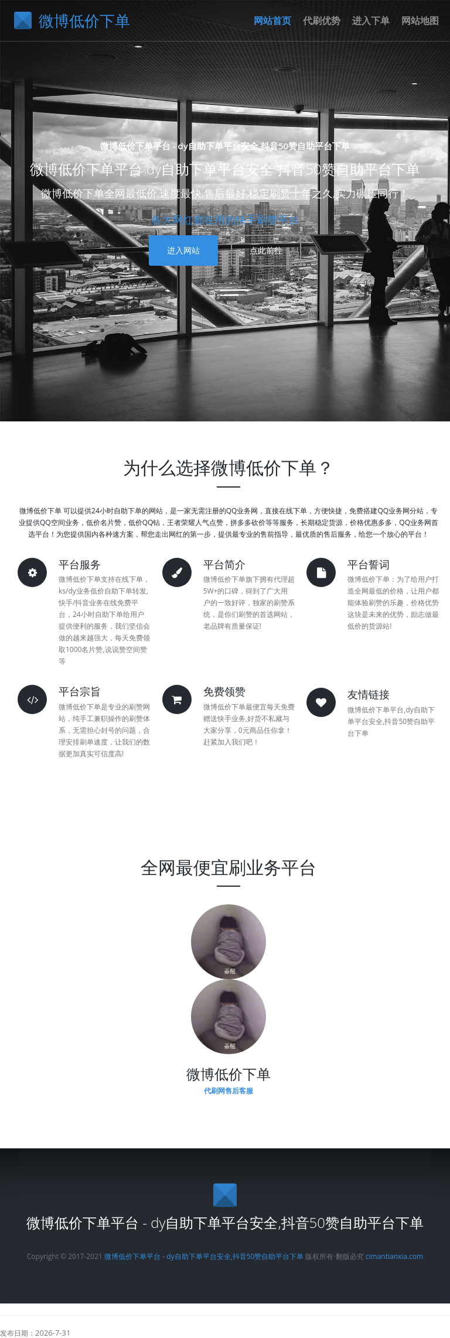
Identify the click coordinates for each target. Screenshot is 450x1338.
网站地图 (420, 20)
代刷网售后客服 (228, 1091)
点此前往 (266, 250)
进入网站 (183, 250)
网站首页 (272, 20)
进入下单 (371, 20)
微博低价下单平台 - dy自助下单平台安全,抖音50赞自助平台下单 (204, 1256)
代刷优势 (321, 20)
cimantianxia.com (394, 1256)
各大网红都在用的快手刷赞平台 (225, 219)
